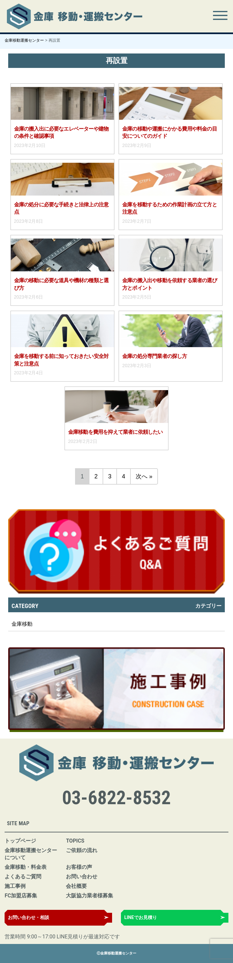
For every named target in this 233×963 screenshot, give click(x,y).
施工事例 (15, 886)
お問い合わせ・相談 (28, 917)
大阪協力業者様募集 (89, 895)
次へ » (144, 476)
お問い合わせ (81, 876)
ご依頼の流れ (81, 850)
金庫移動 (21, 624)
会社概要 (76, 886)
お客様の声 (79, 867)
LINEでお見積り (140, 917)
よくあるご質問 (23, 876)
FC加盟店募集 (21, 895)
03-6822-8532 (116, 798)
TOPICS (75, 841)
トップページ (20, 841)
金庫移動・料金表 (26, 867)
